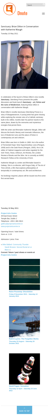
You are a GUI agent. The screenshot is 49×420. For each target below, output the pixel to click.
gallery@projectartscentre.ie (12, 224)
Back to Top (24, 411)
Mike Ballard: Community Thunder (15, 244)
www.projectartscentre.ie (10, 226)
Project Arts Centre (9, 213)
